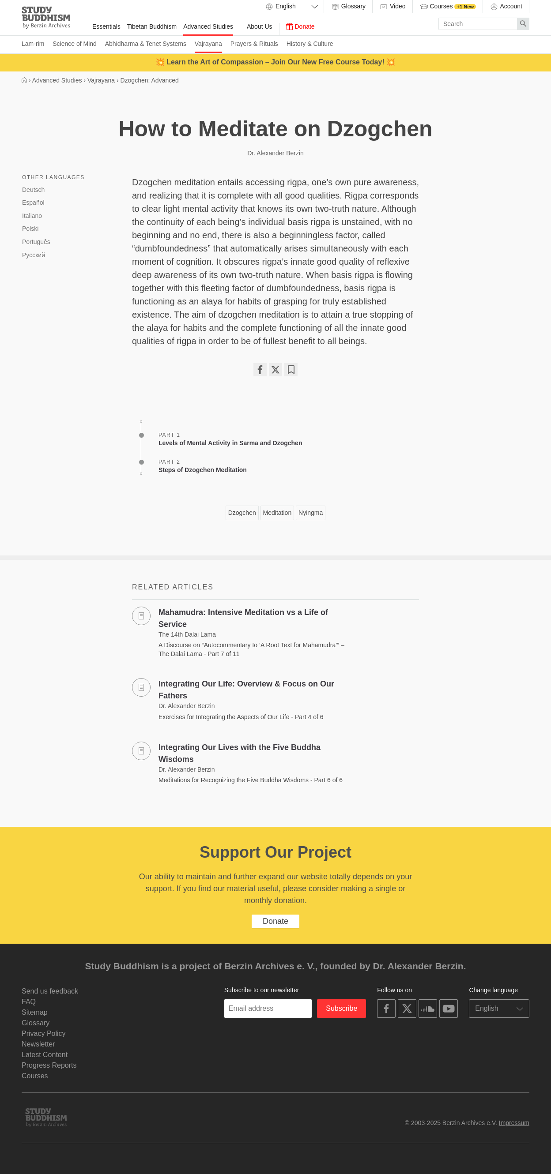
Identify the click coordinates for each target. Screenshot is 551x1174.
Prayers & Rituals (254, 43)
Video (392, 6)
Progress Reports (49, 1065)
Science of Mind (75, 43)
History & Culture (310, 43)
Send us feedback (50, 991)
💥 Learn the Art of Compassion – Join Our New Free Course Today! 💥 (275, 62)
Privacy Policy (44, 1033)
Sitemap (35, 1012)
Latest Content (45, 1054)
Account (506, 6)
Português (36, 241)
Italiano (32, 215)
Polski (30, 228)
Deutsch (33, 189)
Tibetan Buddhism (152, 26)
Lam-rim (33, 43)
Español (33, 202)
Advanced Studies (208, 26)
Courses (447, 6)
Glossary (348, 6)
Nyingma (310, 512)
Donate (300, 26)
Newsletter (38, 1044)
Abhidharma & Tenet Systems (145, 43)
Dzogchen (242, 512)
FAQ (29, 1001)
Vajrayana (208, 43)
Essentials (106, 26)
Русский (33, 255)
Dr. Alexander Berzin (275, 153)
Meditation (277, 512)
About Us (259, 26)
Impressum (514, 1122)
